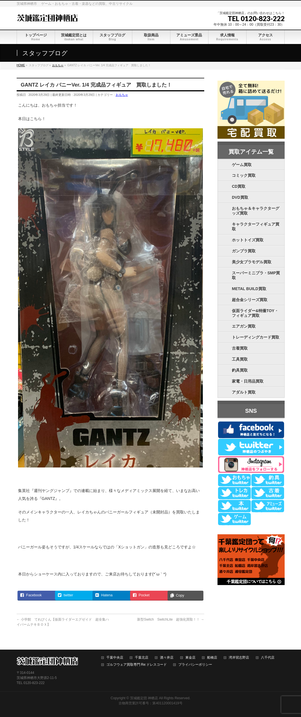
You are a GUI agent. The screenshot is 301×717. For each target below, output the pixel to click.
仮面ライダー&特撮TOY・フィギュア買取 (255, 313)
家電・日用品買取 (247, 381)
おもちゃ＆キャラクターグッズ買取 (255, 210)
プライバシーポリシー (195, 665)
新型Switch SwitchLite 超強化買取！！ (170, 619)
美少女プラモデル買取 (251, 262)
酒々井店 (166, 657)
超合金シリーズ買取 (249, 299)
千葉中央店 (114, 657)
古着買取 (240, 348)
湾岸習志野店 (239, 657)
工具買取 (240, 359)
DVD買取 (240, 197)
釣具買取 (240, 370)
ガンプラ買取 (244, 251)
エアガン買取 (244, 326)
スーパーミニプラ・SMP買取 (256, 275)
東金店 (190, 657)
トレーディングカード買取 (255, 337)
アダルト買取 (244, 392)
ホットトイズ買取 (247, 240)
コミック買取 (244, 175)
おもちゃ (122, 94)
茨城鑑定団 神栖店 (144, 698)
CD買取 (238, 186)
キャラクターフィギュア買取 (255, 226)
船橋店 (212, 657)
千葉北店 (141, 657)
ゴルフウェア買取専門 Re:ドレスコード (136, 665)
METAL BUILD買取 (249, 288)
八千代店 (267, 657)
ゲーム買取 (242, 164)
